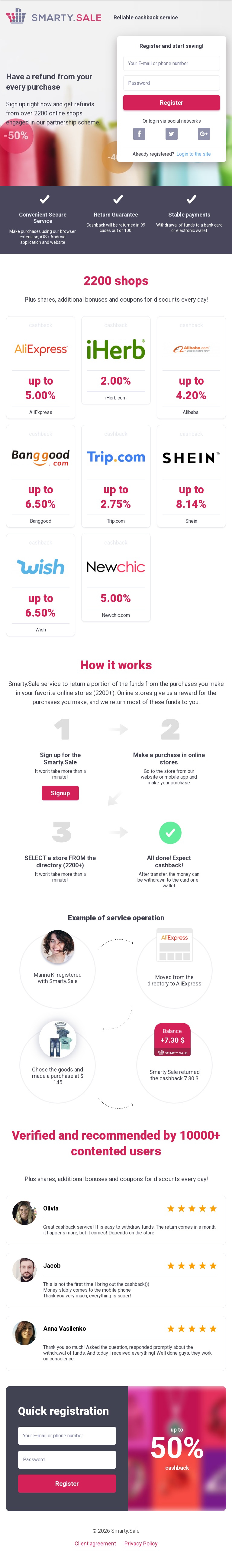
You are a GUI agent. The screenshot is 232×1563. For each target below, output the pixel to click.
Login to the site (193, 154)
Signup (60, 793)
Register (171, 102)
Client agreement (95, 1543)
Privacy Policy (141, 1543)
